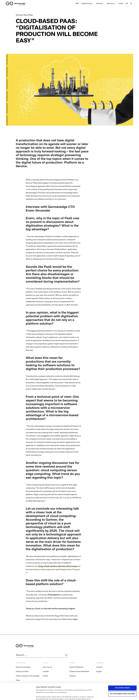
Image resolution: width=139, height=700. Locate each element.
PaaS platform (54, 595)
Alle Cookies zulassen (122, 672)
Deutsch (99, 667)
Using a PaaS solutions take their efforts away (57, 566)
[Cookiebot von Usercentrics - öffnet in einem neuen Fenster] (13, 696)
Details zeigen (41, 696)
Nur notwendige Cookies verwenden (122, 678)
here (75, 619)
